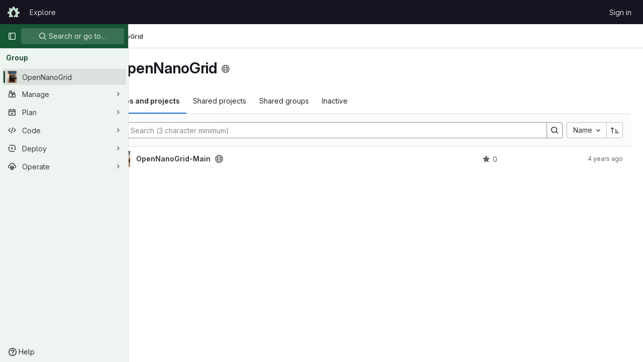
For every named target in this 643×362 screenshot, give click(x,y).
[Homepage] (14, 12)
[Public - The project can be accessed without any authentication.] (271, 158)
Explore (43, 12)
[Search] (357, 130)
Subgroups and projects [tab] (190, 101)
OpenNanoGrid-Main (226, 159)
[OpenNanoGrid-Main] (177, 159)
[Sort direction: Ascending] (615, 130)
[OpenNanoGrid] (64, 77)
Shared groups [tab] (337, 101)
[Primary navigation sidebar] (12, 36)
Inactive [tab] (387, 101)
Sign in (620, 12)
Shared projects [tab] (272, 101)
